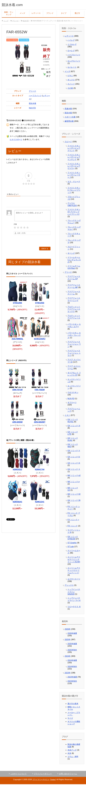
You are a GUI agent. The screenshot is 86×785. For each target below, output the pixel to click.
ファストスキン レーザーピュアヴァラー (73, 166)
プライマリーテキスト (41, 780)
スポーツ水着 (70, 118)
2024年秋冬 (72, 667)
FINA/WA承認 (24, 40)
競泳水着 (32, 104)
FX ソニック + (73, 520)
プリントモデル (12, 40)
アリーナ (32, 92)
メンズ (22, 14)
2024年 (68, 657)
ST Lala (70, 547)
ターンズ (71, 254)
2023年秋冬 (72, 682)
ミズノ (67, 416)
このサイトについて (18, 774)
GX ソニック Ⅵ (73, 426)
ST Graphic (72, 543)
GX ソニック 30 (73, 501)
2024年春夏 (72, 661)
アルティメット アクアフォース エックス (73, 309)
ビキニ (70, 76)
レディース (36, 14)
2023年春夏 (72, 677)
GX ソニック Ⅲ (73, 464)
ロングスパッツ (73, 62)
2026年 (68, 630)
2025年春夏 (72, 644)
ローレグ (71, 51)
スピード (68, 142)
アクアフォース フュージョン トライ (74, 353)
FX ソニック (72, 526)
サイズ (70, 719)
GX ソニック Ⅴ (73, 451)
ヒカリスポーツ (16, 140)
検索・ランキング (8, 14)
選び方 (77, 14)
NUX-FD (32, 108)
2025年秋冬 (72, 650)
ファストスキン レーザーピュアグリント (73, 148)
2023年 (68, 673)
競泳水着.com (14, 5)
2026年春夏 (72, 634)
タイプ (63, 14)
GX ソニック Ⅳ (73, 457)
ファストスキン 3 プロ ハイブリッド (73, 190)
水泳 (69, 754)
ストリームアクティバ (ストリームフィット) (73, 571)
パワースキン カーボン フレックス (74, 335)
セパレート (72, 68)
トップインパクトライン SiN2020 (73, 592)
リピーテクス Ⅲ (74, 607)
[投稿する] (44, 249)
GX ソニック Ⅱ (73, 470)
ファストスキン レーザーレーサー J (73, 175)
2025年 (68, 640)
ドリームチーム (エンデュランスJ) (74, 260)
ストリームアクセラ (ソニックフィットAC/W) (73, 560)
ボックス (71, 80)
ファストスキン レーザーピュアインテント (73, 157)
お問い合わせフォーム (68, 774)
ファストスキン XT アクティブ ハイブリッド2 (73, 212)
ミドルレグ (72, 45)
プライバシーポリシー (43, 774)
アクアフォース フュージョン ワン (74, 344)
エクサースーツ (73, 580)
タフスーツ (72, 403)
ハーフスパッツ (35, 96)
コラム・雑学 (72, 757)
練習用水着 (69, 122)
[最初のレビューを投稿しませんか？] (32, 216)
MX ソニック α (73, 482)
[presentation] (37, 240)
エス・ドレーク (73, 182)
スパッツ (71, 84)
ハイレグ (71, 41)
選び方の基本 (72, 704)
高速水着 (68, 109)
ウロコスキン (72, 393)
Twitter (53, 780)
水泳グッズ (72, 751)
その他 (70, 89)
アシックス (69, 586)
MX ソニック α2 (73, 476)
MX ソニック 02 (73, 495)
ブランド (49, 14)
